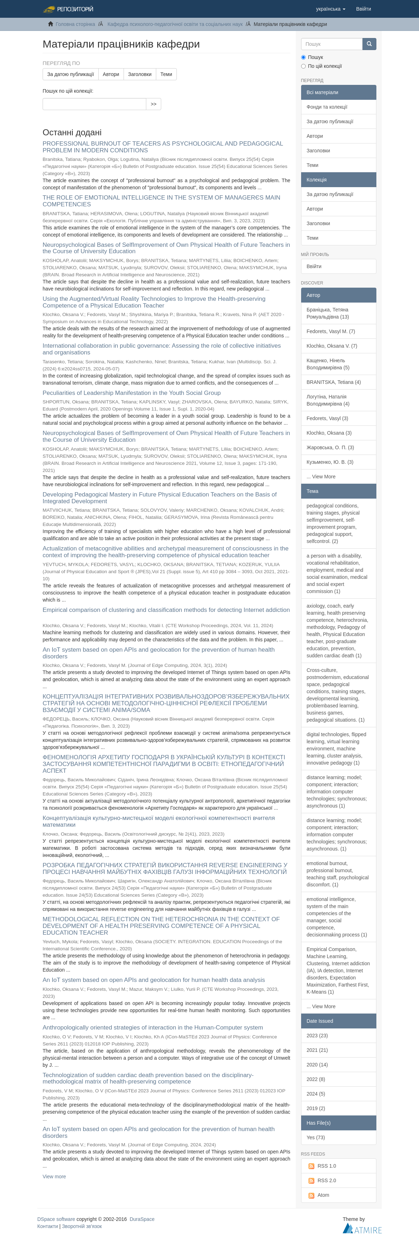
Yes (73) (316, 1137)
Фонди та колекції (327, 107)
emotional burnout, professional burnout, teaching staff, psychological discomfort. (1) (338, 873)
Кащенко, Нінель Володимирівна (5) (328, 364)
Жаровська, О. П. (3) (330, 447)
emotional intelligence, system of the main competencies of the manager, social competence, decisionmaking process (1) (337, 917)
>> (153, 104)
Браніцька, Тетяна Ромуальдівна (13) (328, 313)
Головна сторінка (75, 24)
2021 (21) (317, 1050)
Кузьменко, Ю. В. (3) (330, 462)
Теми (166, 74)
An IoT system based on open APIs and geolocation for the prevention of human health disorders (159, 653)
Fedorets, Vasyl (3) (327, 418)
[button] (331, 9)
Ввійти (314, 266)
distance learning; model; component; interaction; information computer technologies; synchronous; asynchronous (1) (337, 792)
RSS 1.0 (321, 1166)
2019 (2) (316, 1108)
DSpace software (56, 1219)
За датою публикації (70, 74)
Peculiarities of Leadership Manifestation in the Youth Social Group (132, 393)
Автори (111, 74)
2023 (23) (317, 1035)
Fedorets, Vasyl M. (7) (331, 331)
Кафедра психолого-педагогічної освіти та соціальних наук (175, 24)
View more (54, 1176)
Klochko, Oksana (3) (329, 433)
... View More (321, 476)
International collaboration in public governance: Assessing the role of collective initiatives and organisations (162, 349)
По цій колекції (321, 66)
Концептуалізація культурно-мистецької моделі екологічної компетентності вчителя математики (159, 821)
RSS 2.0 (321, 1181)
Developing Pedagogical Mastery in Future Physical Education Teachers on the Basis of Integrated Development (160, 498)
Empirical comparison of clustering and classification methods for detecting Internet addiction (166, 610)
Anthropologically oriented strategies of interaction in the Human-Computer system (153, 1027)
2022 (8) (316, 1079)
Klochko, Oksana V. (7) (332, 346)
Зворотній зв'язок (82, 1226)
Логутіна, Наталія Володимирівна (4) (328, 400)
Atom (318, 1195)
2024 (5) (316, 1094)
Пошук (312, 57)
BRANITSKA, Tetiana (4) (334, 382)
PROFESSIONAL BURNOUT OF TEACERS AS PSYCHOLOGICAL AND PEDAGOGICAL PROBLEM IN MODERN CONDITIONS (163, 147)
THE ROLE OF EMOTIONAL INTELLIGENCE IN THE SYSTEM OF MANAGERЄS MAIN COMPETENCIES (162, 201)
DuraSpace (142, 1219)
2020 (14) (317, 1065)
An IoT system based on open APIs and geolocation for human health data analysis (154, 980)
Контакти (47, 1226)
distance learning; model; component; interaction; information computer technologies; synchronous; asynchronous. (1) (337, 834)
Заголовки (140, 74)
